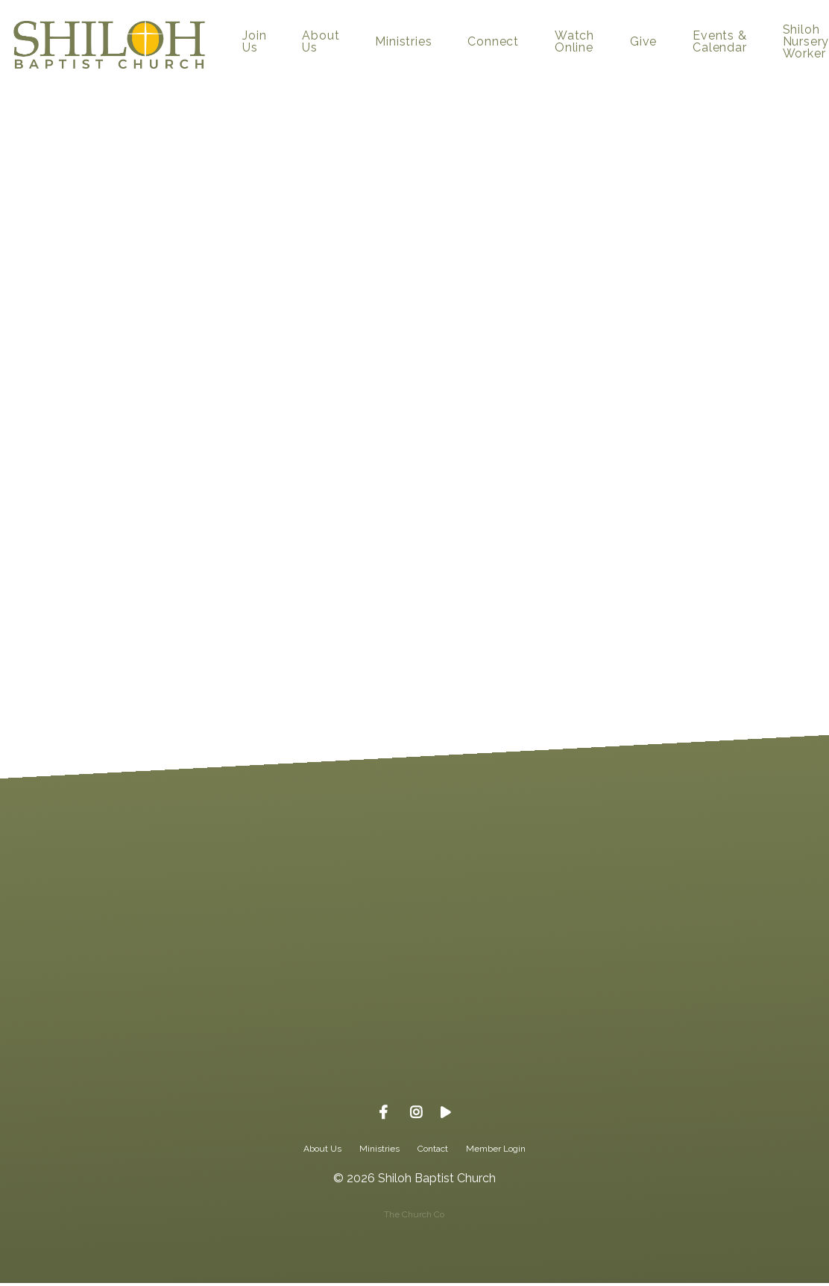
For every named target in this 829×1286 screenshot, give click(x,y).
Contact (432, 1148)
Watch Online (574, 42)
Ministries (403, 42)
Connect (493, 42)
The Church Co (414, 1214)
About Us (320, 42)
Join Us (254, 42)
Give (643, 42)
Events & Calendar (719, 42)
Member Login (496, 1148)
